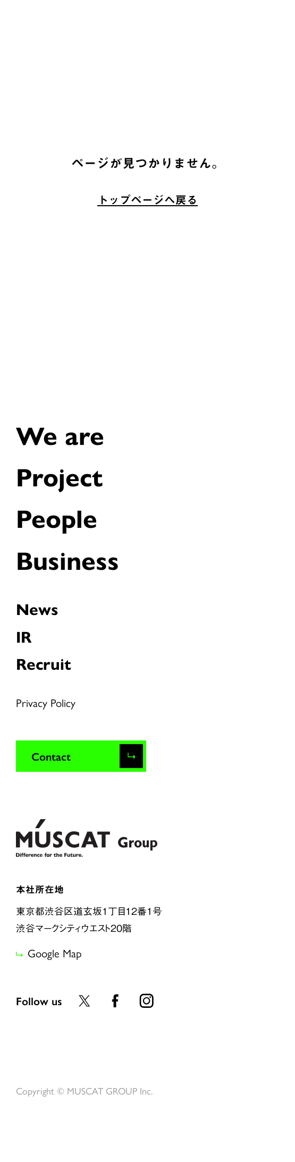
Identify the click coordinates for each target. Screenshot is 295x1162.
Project (59, 476)
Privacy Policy (45, 702)
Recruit (43, 663)
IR (24, 636)
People (56, 517)
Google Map (55, 953)
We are (60, 434)
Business (67, 559)
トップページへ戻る (147, 200)
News (37, 608)
